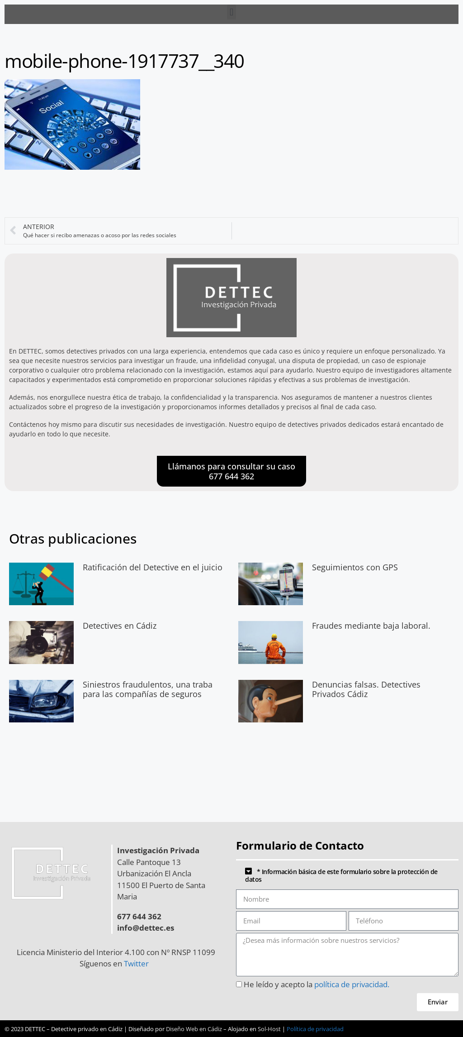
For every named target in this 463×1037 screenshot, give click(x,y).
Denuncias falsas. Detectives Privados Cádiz (366, 689)
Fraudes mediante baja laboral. (371, 625)
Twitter (138, 963)
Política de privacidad (315, 1029)
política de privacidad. (351, 984)
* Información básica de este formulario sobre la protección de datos (341, 875)
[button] (231, 12)
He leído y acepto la (316, 984)
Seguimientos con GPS (355, 567)
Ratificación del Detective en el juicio (152, 567)
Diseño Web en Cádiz (194, 1029)
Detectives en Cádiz (119, 625)
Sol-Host (269, 1029)
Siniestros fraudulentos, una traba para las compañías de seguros (148, 689)
